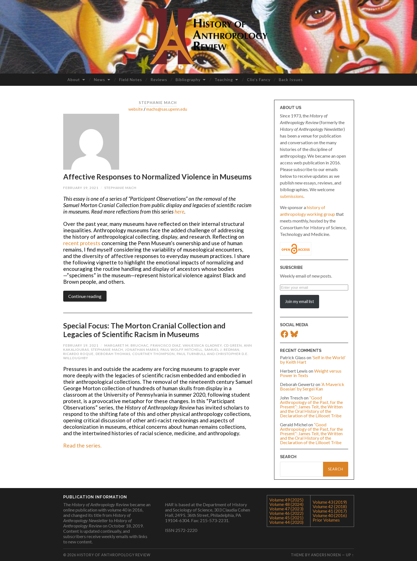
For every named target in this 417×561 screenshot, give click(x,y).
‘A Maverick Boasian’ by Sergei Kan (312, 386)
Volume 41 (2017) (330, 510)
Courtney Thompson (153, 354)
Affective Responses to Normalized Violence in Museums (157, 176)
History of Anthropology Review (113, 555)
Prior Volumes (326, 519)
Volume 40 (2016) (330, 515)
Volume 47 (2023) (286, 508)
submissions (291, 196)
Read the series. (82, 445)
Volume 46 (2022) (286, 513)
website (135, 109)
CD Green (233, 345)
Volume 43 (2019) (330, 502)
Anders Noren (326, 555)
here (179, 211)
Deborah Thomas (113, 354)
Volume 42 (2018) (330, 506)
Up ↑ (350, 555)
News (99, 79)
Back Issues (291, 79)
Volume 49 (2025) (286, 499)
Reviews (158, 79)
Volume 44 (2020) (286, 522)
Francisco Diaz (165, 345)
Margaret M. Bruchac (126, 345)
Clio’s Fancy (258, 79)
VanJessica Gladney (202, 345)
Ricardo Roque (78, 354)
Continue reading (85, 296)
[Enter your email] (314, 287)
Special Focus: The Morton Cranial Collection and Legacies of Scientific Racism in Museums (144, 330)
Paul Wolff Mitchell (181, 349)
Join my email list (299, 301)
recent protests (81, 243)
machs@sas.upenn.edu (166, 109)
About (73, 79)
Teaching (224, 79)
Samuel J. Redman (221, 349)
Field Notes (130, 79)
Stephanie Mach (120, 188)
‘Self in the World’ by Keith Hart (312, 359)
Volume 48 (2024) (286, 504)
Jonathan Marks (142, 349)
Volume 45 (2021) (286, 517)
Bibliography (188, 79)
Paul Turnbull (191, 354)
